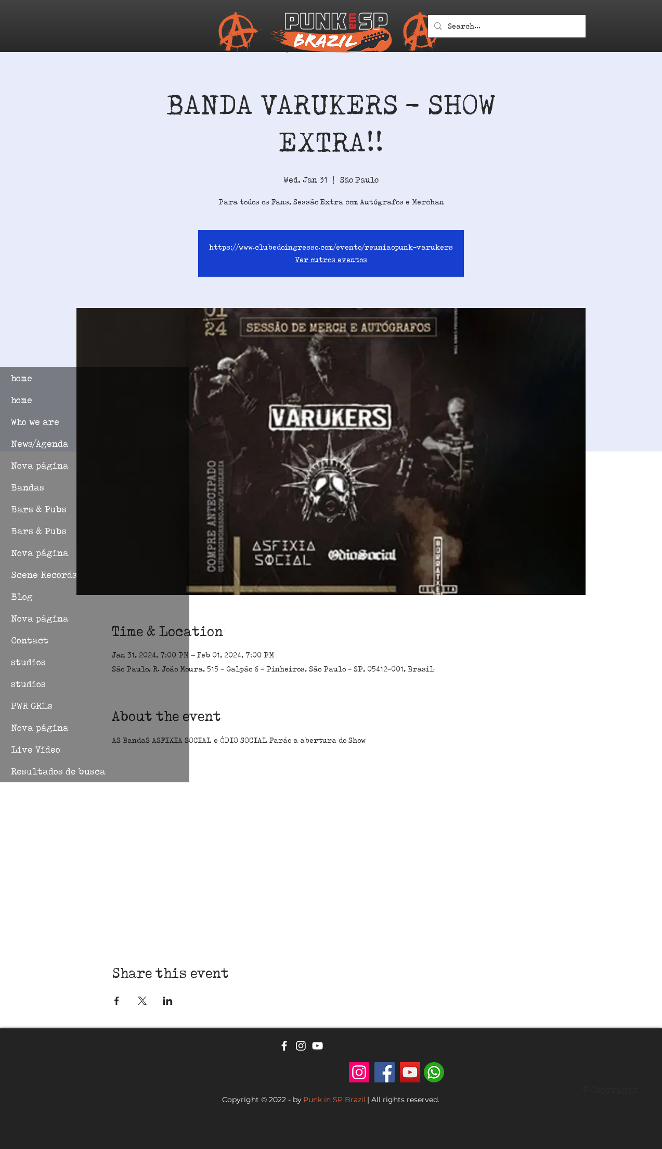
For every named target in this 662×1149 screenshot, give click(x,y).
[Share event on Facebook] (117, 1001)
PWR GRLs (32, 705)
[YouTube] (410, 1072)
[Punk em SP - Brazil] (359, 1072)
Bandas (27, 487)
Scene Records (44, 574)
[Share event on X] (142, 1001)
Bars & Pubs (39, 509)
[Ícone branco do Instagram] (300, 1045)
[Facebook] (384, 1072)
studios (28, 661)
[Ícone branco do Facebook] (284, 1045)
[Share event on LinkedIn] (168, 1001)
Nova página (40, 465)
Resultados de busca (58, 771)
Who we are (35, 421)
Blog (22, 596)
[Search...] (506, 26)
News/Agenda (40, 443)
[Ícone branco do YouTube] (317, 1045)
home (21, 377)
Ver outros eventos (331, 259)
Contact (29, 640)
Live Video (35, 749)
